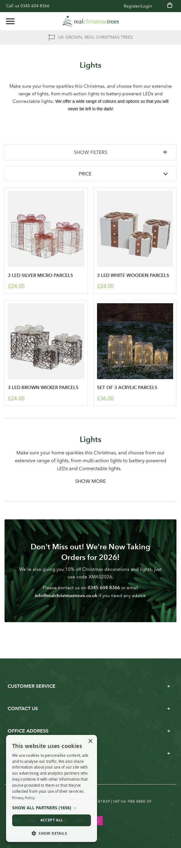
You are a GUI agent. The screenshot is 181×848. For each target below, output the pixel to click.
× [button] (90, 741)
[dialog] (51, 788)
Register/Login (138, 6)
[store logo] (90, 21)
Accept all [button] (51, 820)
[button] (51, 808)
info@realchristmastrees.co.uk (66, 595)
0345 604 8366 (34, 5)
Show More (90, 481)
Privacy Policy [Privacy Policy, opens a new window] (23, 798)
